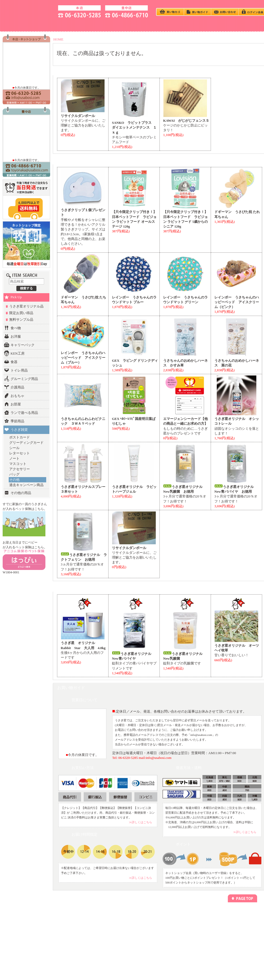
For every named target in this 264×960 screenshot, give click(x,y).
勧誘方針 (187, 923)
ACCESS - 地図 (59, 24)
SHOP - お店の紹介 (22, 24)
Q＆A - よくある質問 (172, 24)
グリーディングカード (26, 443)
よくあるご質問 (234, 932)
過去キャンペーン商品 (26, 485)
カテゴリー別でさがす (25, 918)
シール (14, 448)
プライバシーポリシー (195, 913)
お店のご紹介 (233, 913)
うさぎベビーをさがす (25, 913)
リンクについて (149, 918)
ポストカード (19, 437)
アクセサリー (19, 469)
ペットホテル (105, 918)
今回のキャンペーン (67, 918)
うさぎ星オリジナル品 (26, 306)
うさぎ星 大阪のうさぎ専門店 (28, 11)
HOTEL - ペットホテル (209, 24)
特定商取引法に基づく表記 (198, 918)
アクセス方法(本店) (236, 918)
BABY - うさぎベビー (134, 24)
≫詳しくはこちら (140, 822)
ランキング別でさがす (25, 923)
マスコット (17, 464)
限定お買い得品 (21, 313)
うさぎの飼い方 (97, 24)
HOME (58, 39)
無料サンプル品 (21, 319)
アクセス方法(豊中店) (238, 923)
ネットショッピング (109, 913)
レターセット (19, 453)
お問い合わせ (233, 927)
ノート (14, 458)
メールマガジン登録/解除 (155, 913)
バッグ (14, 474)
